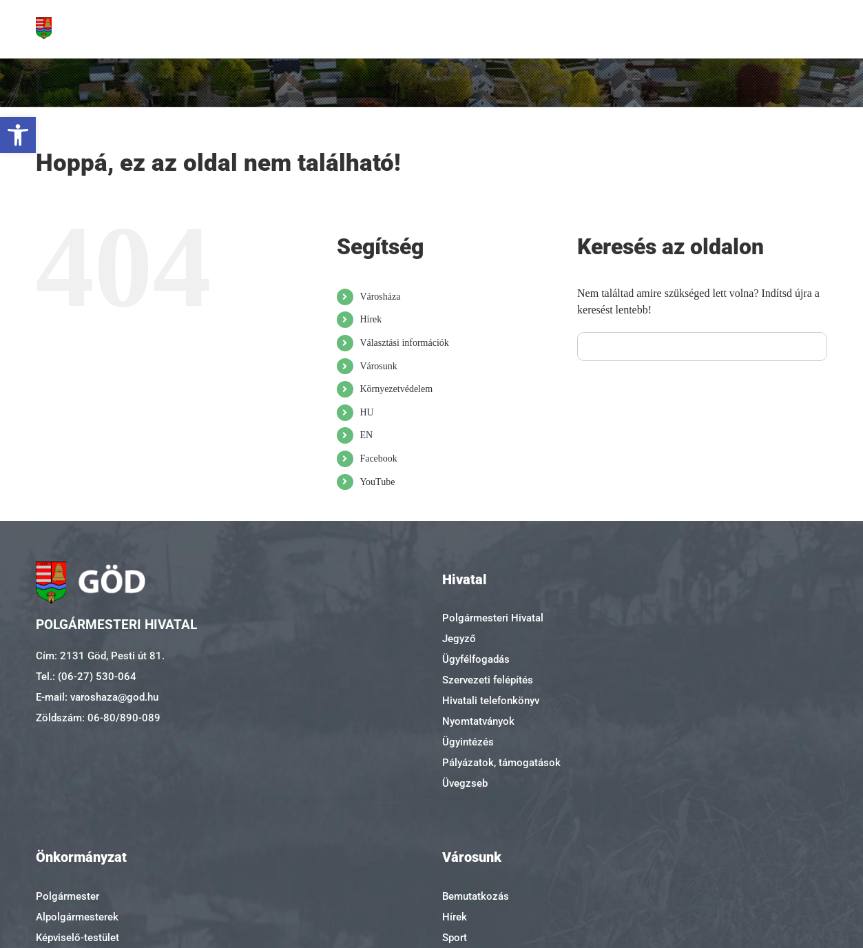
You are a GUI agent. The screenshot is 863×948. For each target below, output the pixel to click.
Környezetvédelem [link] (396, 389)
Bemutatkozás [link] (475, 896)
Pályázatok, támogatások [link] (501, 762)
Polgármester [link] (67, 896)
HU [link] (366, 412)
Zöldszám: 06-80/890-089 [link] (98, 718)
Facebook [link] (378, 458)
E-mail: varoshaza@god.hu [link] (97, 697)
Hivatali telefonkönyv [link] (490, 700)
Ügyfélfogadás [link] (476, 659)
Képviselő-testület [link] (77, 937)
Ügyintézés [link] (468, 742)
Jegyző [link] (459, 638)
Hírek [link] (371, 319)
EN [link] (366, 435)
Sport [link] (454, 937)
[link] (18, 135)
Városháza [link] (380, 296)
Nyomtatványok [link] (478, 721)
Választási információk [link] (404, 343)
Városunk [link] (378, 366)
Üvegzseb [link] (465, 783)
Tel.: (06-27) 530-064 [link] (86, 676)
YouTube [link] (377, 482)
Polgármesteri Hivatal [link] (492, 618)
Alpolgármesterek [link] (77, 917)
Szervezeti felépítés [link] (487, 680)
